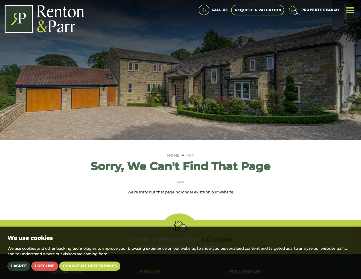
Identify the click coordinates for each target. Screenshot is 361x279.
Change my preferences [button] (90, 266)
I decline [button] (45, 266)
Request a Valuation (258, 10)
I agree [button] (19, 266)
